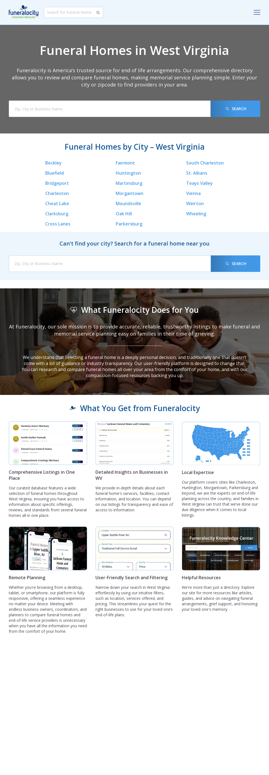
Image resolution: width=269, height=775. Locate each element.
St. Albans (196, 173)
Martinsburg (129, 183)
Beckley (53, 163)
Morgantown (129, 193)
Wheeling (196, 214)
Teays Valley (199, 183)
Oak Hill (124, 214)
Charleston (57, 193)
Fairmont (125, 163)
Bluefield (54, 173)
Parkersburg (129, 224)
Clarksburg (56, 214)
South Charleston (205, 163)
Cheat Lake (57, 203)
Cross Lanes (57, 224)
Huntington (128, 173)
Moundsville (128, 203)
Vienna (193, 193)
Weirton (195, 203)
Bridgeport (57, 183)
